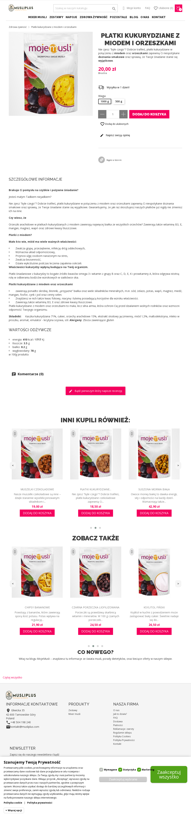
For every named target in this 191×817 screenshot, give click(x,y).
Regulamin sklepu (122, 732)
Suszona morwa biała (154, 489)
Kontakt (159, 17)
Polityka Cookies (122, 736)
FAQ (147, 8)
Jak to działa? (120, 714)
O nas (144, 17)
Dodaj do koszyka (149, 114)
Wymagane (110, 769)
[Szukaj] (85, 8)
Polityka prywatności (39, 802)
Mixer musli (37, 17)
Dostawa (118, 721)
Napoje (71, 17)
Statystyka (129, 769)
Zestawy (56, 17)
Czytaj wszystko (12, 677)
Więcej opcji (15, 810)
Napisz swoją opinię (115, 135)
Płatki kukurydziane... (95, 489)
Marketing (148, 769)
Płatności (118, 725)
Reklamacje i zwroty (123, 729)
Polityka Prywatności (124, 740)
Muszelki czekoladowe (37, 489)
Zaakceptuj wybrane (123, 779)
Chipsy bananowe (37, 607)
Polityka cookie (13, 802)
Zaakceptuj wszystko (169, 774)
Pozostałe (118, 17)
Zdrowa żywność (93, 17)
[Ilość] (112, 114)
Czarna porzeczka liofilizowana (95, 607)
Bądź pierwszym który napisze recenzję (95, 391)
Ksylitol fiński (154, 607)
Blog (134, 17)
